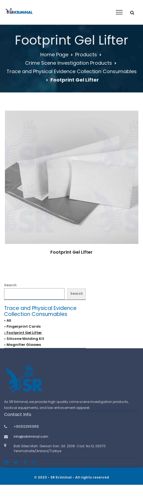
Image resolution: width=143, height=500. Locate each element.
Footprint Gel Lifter (71, 252)
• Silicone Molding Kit (24, 338)
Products (86, 54)
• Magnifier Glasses (22, 344)
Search (10, 285)
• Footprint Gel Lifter (23, 332)
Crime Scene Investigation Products (68, 63)
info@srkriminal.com (31, 436)
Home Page (54, 54)
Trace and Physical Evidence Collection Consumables (72, 71)
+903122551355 (26, 426)
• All (7, 320)
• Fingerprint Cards (22, 326)
